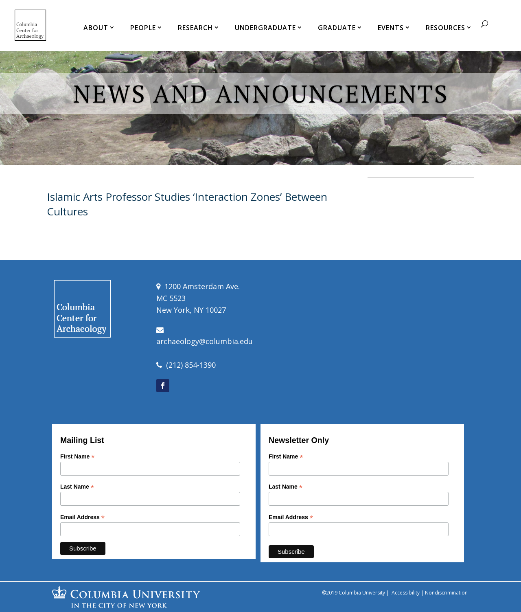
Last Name (77, 487)
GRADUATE (337, 27)
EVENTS (391, 27)
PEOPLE (143, 27)
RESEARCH (195, 27)
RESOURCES (445, 27)
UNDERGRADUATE (265, 27)
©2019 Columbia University (353, 592)
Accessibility (406, 592)
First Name (77, 457)
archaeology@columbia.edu (204, 341)
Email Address (82, 517)
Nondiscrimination (446, 592)
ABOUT (95, 27)
